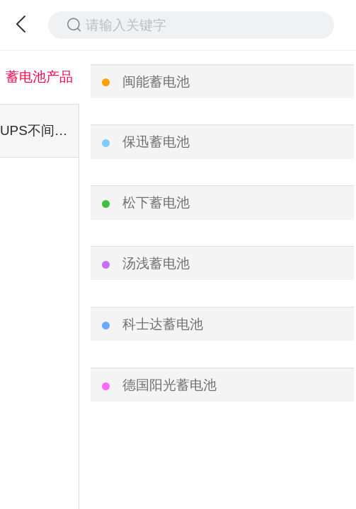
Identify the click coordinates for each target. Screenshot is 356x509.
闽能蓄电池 (156, 81)
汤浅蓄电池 (156, 263)
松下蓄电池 (156, 202)
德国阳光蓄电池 (169, 385)
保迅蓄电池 (156, 141)
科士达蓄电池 (162, 324)
